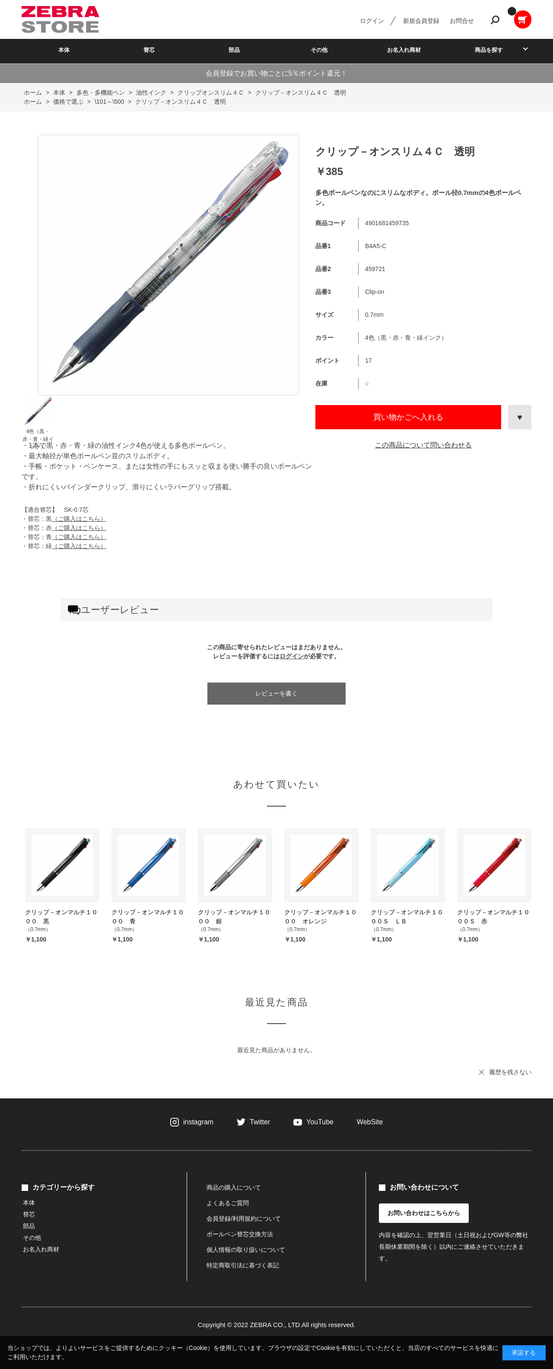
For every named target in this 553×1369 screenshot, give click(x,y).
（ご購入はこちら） (79, 518)
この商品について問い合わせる (423, 445)
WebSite (370, 1122)
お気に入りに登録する (519, 417)
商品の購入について (234, 1187)
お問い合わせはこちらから (424, 1212)
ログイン (372, 20)
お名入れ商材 (404, 50)
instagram (198, 1122)
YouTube (320, 1122)
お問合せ (462, 20)
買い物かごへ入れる (408, 417)
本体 (64, 50)
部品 (234, 50)
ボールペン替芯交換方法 (240, 1234)
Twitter (260, 1122)
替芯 (149, 50)
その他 (319, 50)
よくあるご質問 (228, 1203)
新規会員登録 (421, 20)
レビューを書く (276, 693)
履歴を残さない (510, 1072)
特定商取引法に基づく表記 (243, 1265)
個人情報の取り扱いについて (246, 1249)
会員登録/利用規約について (244, 1218)
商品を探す (489, 50)
